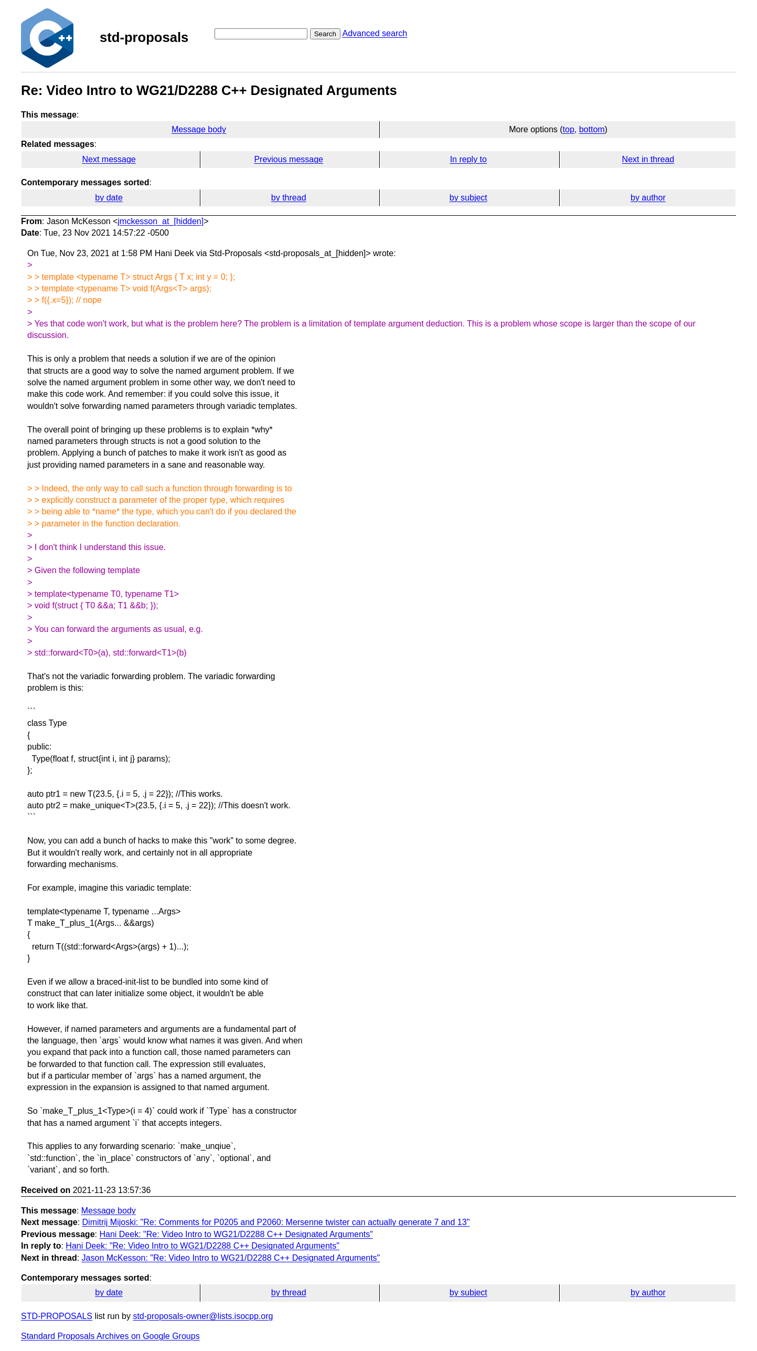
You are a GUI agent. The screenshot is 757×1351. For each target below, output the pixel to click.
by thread (288, 197)
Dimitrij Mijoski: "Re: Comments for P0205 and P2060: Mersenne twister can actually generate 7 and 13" (276, 1222)
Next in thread (648, 159)
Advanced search (374, 33)
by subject (468, 197)
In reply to (468, 159)
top (568, 129)
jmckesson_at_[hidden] (161, 221)
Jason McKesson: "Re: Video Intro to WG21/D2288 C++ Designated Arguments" (231, 1257)
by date (108, 197)
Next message (108, 159)
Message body (199, 129)
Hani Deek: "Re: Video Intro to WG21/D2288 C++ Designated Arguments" (236, 1234)
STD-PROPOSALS (56, 1316)
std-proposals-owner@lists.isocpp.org (203, 1316)
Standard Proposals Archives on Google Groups (110, 1336)
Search (325, 34)
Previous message (288, 159)
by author (648, 197)
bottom (592, 129)
